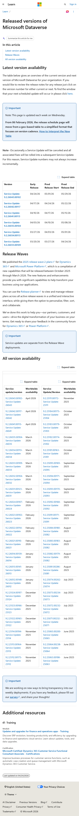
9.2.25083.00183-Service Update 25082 (52, 544)
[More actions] (73, 11)
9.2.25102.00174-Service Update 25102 (51, 440)
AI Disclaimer (9, 802)
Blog (43, 802)
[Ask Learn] (67, 11)
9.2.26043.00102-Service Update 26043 (14, 402)
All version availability (15, 59)
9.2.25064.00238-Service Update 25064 (52, 648)
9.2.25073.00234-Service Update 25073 (52, 596)
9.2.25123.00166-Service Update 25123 (14, 609)
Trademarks (8, 811)
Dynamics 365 (14, 326)
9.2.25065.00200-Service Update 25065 (52, 635)
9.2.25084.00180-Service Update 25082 (52, 531)
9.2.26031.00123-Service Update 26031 (14, 492)
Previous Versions (28, 802)
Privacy (6, 806)
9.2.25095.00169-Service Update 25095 (52, 466)
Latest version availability (17, 50)
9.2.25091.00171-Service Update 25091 (51, 518)
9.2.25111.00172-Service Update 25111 (51, 402)
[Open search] (65, 4)
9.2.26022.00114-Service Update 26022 (14, 531)
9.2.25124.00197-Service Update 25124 (14, 596)
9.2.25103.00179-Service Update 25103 (51, 427)
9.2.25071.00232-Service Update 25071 (52, 622)
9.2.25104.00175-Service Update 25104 (51, 414)
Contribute (56, 802)
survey (14, 697)
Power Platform (37, 326)
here (70, 93)
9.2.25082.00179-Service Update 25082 (52, 557)
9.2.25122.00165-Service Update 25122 (14, 622)
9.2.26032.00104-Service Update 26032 (14, 479)
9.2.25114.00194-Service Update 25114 (14, 635)
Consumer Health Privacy (28, 806)
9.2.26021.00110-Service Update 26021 (14, 544)
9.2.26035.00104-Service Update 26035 (14, 440)
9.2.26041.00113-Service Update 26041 (14, 427)
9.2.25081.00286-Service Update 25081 (52, 570)
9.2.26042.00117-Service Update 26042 (14, 414)
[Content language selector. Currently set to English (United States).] (17, 786)
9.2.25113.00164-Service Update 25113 (14, 648)
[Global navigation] (3, 4)
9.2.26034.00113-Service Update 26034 (14, 453)
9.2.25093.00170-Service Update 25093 (52, 492)
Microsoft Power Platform (29, 266)
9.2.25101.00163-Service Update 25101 (51, 453)
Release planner (30, 291)
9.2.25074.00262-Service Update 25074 (52, 583)
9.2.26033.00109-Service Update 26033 (14, 466)
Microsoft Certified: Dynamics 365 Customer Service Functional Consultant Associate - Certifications (35, 752)
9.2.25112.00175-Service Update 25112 (14, 661)
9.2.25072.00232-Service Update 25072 (52, 609)
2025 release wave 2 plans (37, 261)
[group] (39, 520)
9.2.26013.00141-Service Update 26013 (14, 570)
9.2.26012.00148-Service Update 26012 (14, 583)
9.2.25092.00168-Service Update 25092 (52, 505)
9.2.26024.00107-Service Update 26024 (14, 505)
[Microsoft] (39, 4)
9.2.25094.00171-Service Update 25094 (51, 479)
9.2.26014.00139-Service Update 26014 (14, 557)
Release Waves (12, 54)
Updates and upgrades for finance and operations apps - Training (35, 731)
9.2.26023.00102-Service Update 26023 (14, 518)
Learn (5, 11)
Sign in (73, 4)
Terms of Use (53, 806)
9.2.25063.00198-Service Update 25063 (52, 661)
